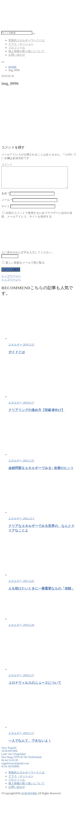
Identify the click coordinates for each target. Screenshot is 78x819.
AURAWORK (29, 797)
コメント (7, 164)
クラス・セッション (20, 43)
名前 (5, 197)
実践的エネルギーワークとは (26, 40)
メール (6, 204)
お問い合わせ (16, 54)
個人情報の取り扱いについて (26, 51)
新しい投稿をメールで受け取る (25, 266)
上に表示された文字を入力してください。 (27, 256)
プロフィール (16, 47)
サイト (5, 210)
